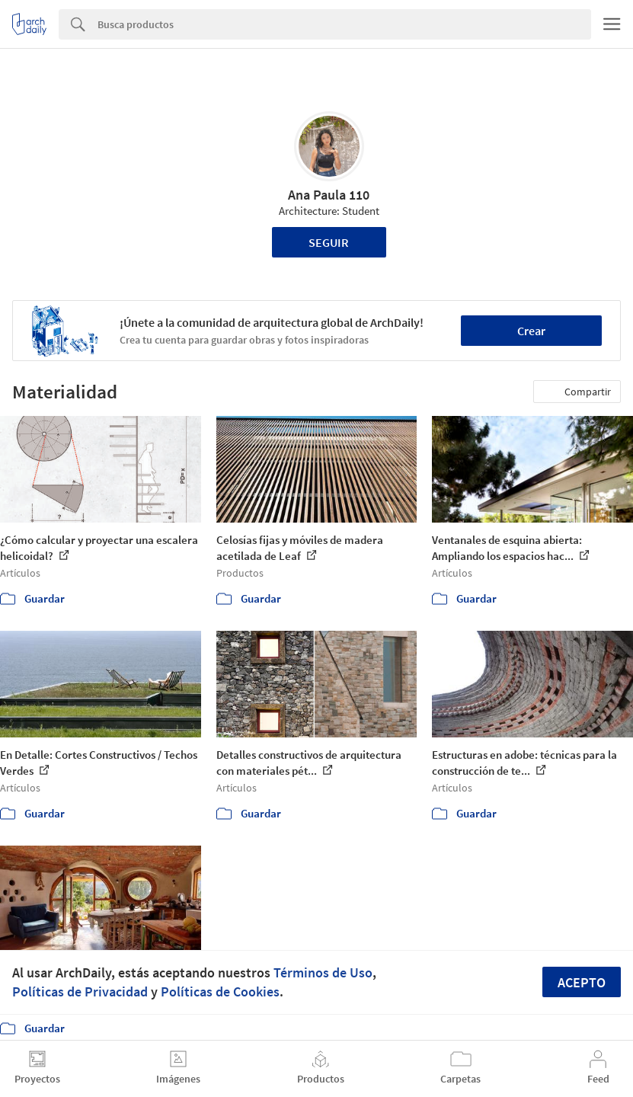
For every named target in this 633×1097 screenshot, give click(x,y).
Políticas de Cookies (220, 991)
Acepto (582, 982)
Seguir (329, 242)
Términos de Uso (322, 972)
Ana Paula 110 (328, 194)
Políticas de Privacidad (80, 991)
